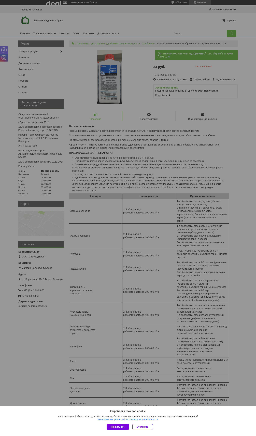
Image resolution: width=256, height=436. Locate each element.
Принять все (118, 427)
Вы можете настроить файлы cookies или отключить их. (127, 419)
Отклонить (142, 427)
